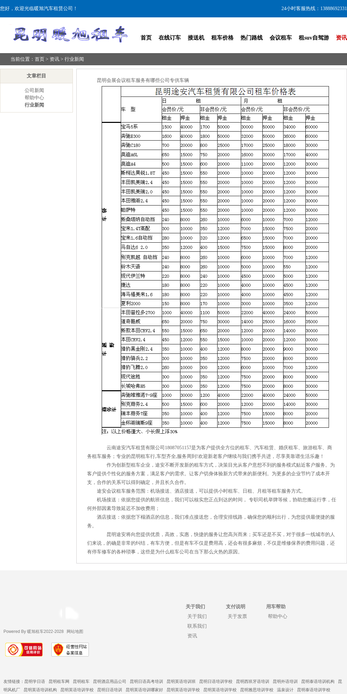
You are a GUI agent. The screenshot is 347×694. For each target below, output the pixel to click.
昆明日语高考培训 (146, 681)
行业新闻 (74, 59)
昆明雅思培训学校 (256, 689)
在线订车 (170, 38)
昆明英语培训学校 (77, 689)
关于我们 (197, 616)
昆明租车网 (59, 681)
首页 (146, 38)
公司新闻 (34, 90)
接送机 (196, 38)
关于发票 (237, 616)
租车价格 (222, 38)
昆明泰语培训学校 (313, 689)
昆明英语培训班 (181, 681)
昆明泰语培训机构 (318, 681)
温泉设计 (285, 689)
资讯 (341, 38)
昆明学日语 (34, 681)
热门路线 (251, 38)
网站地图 (75, 631)
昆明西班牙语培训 (252, 681)
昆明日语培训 (109, 689)
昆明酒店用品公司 (109, 681)
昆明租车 (81, 681)
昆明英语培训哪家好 (144, 689)
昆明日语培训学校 (215, 681)
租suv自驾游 (314, 38)
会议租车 (281, 38)
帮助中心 (34, 97)
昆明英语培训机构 (40, 689)
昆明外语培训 (285, 681)
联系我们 (197, 626)
